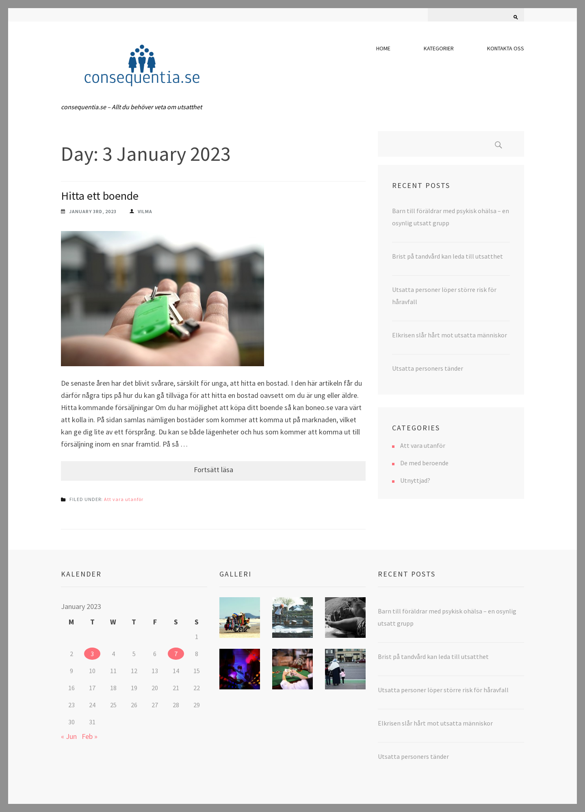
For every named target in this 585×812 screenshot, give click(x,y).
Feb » (90, 736)
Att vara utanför (123, 499)
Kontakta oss (505, 48)
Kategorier (439, 48)
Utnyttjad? (415, 480)
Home (383, 48)
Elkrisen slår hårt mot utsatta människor (449, 335)
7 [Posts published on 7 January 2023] (176, 654)
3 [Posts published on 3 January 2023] (92, 654)
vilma (145, 211)
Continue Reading (213, 471)
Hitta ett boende (100, 195)
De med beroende (424, 463)
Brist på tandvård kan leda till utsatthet (447, 256)
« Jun (69, 736)
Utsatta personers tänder (427, 368)
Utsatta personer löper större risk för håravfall (443, 690)
